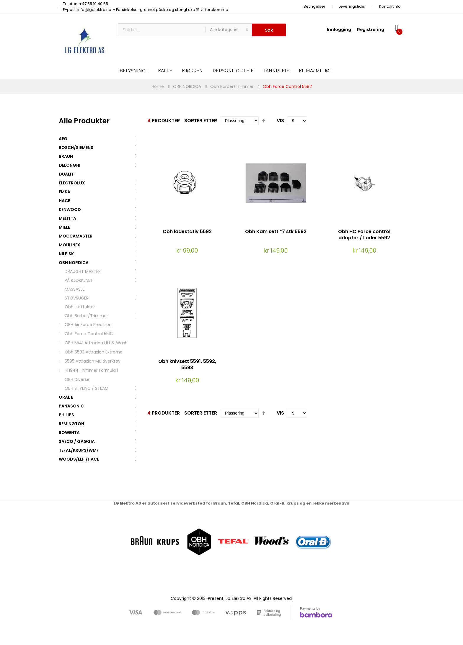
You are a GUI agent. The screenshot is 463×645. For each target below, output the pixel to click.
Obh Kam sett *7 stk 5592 (276, 231)
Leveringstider (352, 6)
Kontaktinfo (390, 6)
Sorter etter (200, 120)
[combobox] (161, 30)
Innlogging (339, 29)
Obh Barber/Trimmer (232, 86)
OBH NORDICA (187, 86)
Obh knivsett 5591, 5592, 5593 (187, 364)
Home (157, 86)
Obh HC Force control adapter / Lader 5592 (364, 234)
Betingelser (314, 6)
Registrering (370, 29)
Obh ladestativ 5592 (187, 231)
